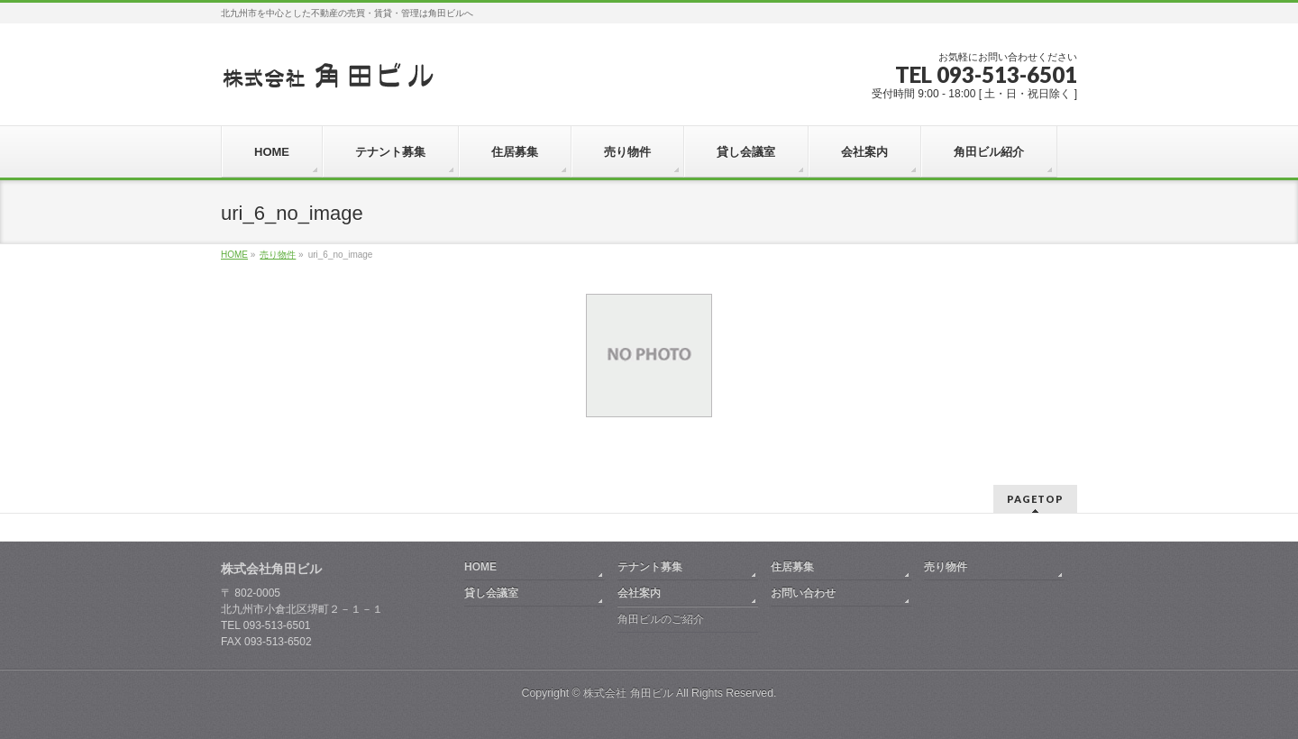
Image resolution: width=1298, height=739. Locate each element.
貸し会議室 (491, 593)
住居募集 (792, 567)
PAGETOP (1035, 499)
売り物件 (945, 567)
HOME (480, 567)
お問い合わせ (803, 593)
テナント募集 (649, 567)
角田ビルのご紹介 (660, 619)
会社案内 (639, 593)
